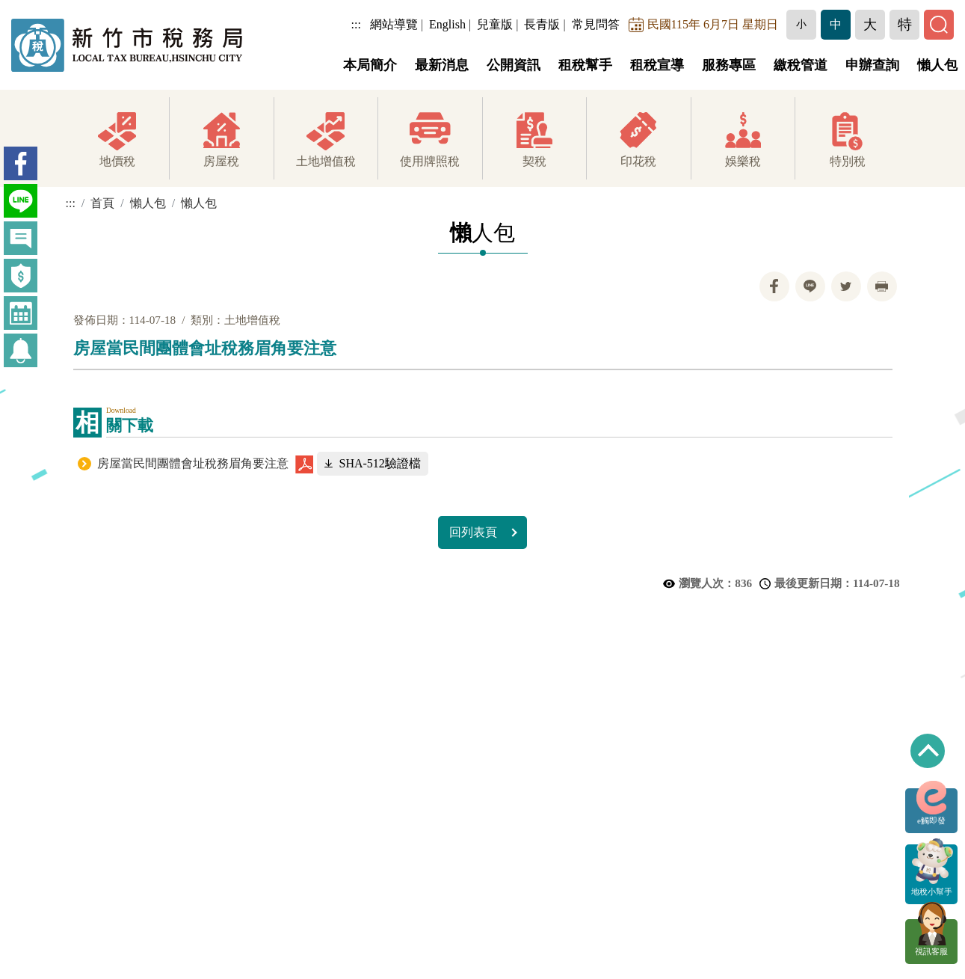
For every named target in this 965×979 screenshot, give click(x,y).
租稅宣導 (657, 65)
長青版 (542, 24)
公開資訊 (513, 65)
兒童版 (495, 24)
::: (356, 24)
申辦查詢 (872, 65)
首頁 (102, 203)
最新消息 (442, 65)
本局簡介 (370, 65)
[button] (801, 24)
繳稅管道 (800, 65)
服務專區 (729, 65)
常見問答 (596, 24)
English (447, 24)
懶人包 (937, 65)
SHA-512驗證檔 (380, 463)
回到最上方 (927, 751)
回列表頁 (473, 532)
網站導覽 (394, 24)
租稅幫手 (585, 65)
